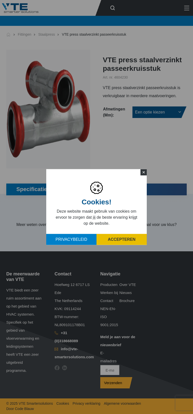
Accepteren (121, 239)
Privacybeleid (71, 239)
